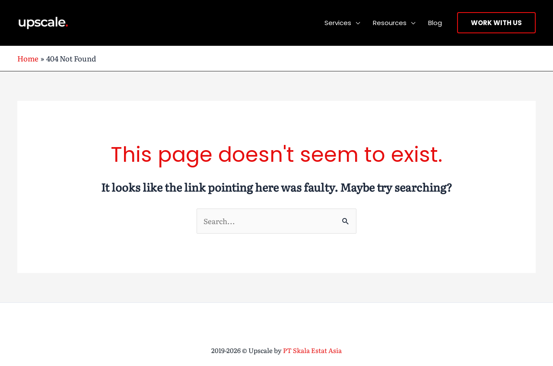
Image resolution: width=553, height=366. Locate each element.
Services (337, 22)
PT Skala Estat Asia (312, 350)
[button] (496, 22)
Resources (390, 22)
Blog (435, 22)
